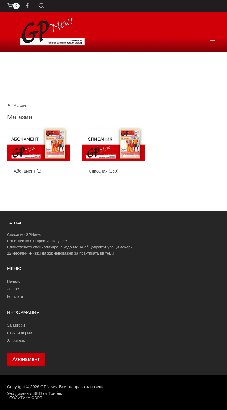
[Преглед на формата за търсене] (41, 6)
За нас (13, 289)
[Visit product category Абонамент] (38, 154)
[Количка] (13, 6)
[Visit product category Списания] (113, 154)
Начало (13, 281)
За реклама (17, 340)
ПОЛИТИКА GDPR (26, 398)
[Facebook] (27, 6)
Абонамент (26, 359)
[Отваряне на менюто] (212, 32)
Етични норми (19, 333)
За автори (16, 325)
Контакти (15, 296)
